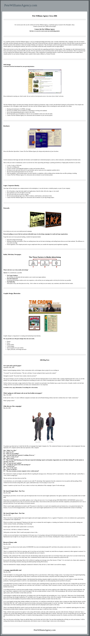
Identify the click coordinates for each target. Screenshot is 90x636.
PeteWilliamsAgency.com (20, 5)
